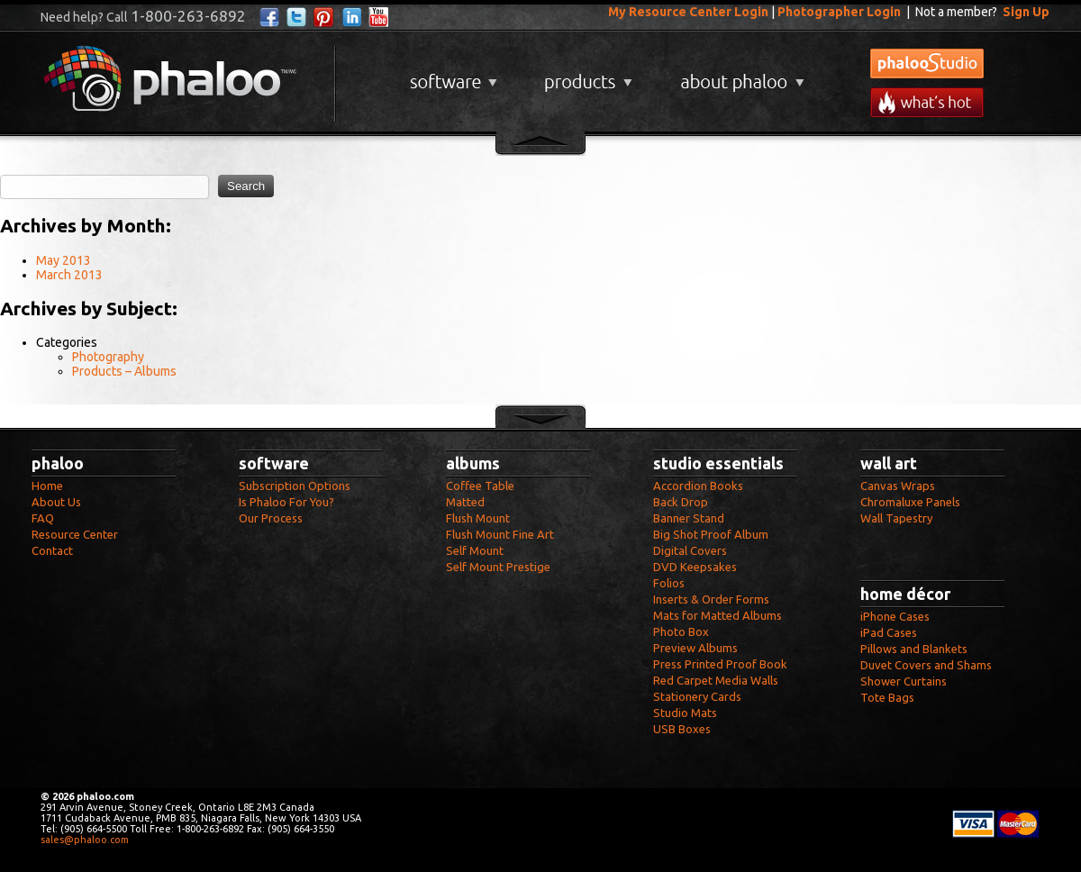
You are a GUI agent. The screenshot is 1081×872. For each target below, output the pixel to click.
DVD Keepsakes (695, 566)
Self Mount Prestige (498, 566)
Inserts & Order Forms (711, 599)
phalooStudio (927, 63)
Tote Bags (887, 697)
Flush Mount (478, 518)
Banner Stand (688, 518)
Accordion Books (698, 485)
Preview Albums (695, 647)
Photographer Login (839, 12)
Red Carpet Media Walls (715, 680)
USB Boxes (682, 728)
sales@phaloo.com (85, 839)
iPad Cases (888, 632)
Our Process (271, 518)
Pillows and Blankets (913, 648)
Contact (52, 550)
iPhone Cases (895, 616)
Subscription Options (294, 485)
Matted (465, 501)
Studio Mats (685, 712)
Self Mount (475, 550)
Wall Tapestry (896, 518)
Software (451, 75)
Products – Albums (124, 371)
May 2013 (63, 260)
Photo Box (681, 631)
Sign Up (1026, 12)
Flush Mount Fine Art (500, 534)
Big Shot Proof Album (710, 534)
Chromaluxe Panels (910, 501)
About (739, 75)
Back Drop (680, 501)
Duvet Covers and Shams (926, 665)
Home (47, 485)
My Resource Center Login (688, 12)
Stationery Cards (697, 696)
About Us (56, 501)
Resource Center (75, 534)
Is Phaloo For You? (286, 501)
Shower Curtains (903, 681)
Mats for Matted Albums (717, 615)
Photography (108, 357)
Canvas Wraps (897, 485)
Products (586, 75)
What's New (927, 102)
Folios (669, 583)
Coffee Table (480, 485)
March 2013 (69, 275)
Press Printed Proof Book (720, 664)
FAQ (43, 518)
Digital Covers (690, 550)
